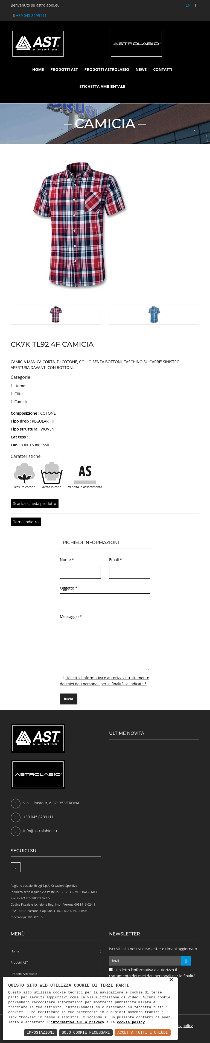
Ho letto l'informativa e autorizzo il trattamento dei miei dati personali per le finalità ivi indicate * (152, 975)
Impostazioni (40, 1032)
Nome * (67, 559)
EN (188, 5)
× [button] (171, 980)
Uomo (19, 385)
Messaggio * (71, 616)
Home (38, 69)
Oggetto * (68, 588)
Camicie (21, 401)
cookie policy (131, 1022)
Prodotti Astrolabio (106, 69)
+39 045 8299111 (31, 15)
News (141, 69)
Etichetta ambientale (102, 86)
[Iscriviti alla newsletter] (186, 961)
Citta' (19, 393)
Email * (115, 559)
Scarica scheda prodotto (34, 503)
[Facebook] (16, 867)
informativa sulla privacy (77, 1022)
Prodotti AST (64, 69)
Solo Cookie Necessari (86, 1032)
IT (195, 5)
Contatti (162, 69)
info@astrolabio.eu (40, 830)
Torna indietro (26, 521)
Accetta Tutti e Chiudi (142, 1032)
